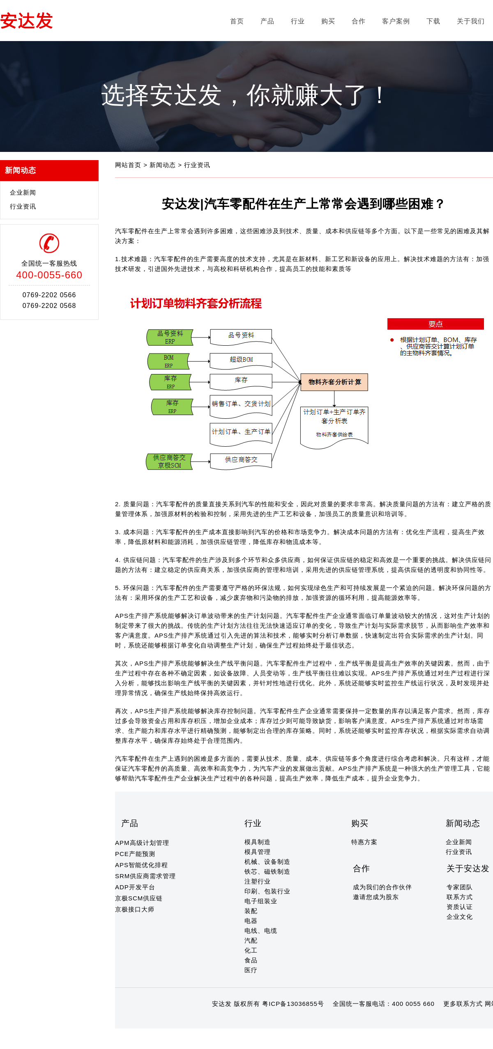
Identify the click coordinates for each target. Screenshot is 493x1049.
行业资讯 (23, 206)
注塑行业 (257, 881)
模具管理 (257, 851)
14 (196, 1019)
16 (212, 1019)
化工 (251, 950)
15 (204, 1019)
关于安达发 (468, 868)
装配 (251, 910)
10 (165, 1019)
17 (220, 1019)
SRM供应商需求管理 (145, 875)
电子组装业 (260, 901)
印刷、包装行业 (267, 891)
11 (172, 1019)
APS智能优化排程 (141, 864)
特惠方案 (364, 841)
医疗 (251, 969)
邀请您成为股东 (376, 896)
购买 (328, 21)
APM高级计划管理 (142, 842)
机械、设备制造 (267, 861)
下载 (433, 21)
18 (228, 1019)
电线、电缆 (260, 930)
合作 (359, 21)
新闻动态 (164, 164)
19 (236, 1019)
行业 (298, 21)
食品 (251, 960)
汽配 (251, 940)
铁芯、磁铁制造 (267, 871)
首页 (237, 21)
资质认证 (460, 906)
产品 (267, 21)
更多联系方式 (463, 1003)
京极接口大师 (134, 909)
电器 (251, 920)
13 (188, 1019)
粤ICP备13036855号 (293, 1003)
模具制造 (257, 841)
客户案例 (396, 21)
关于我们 (471, 21)
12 (180, 1019)
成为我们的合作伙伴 (382, 887)
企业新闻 (23, 192)
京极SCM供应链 (139, 898)
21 (252, 1019)
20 (244, 1019)
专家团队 (460, 887)
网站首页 (129, 164)
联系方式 (460, 896)
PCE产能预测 (135, 853)
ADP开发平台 (135, 887)
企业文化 (460, 916)
